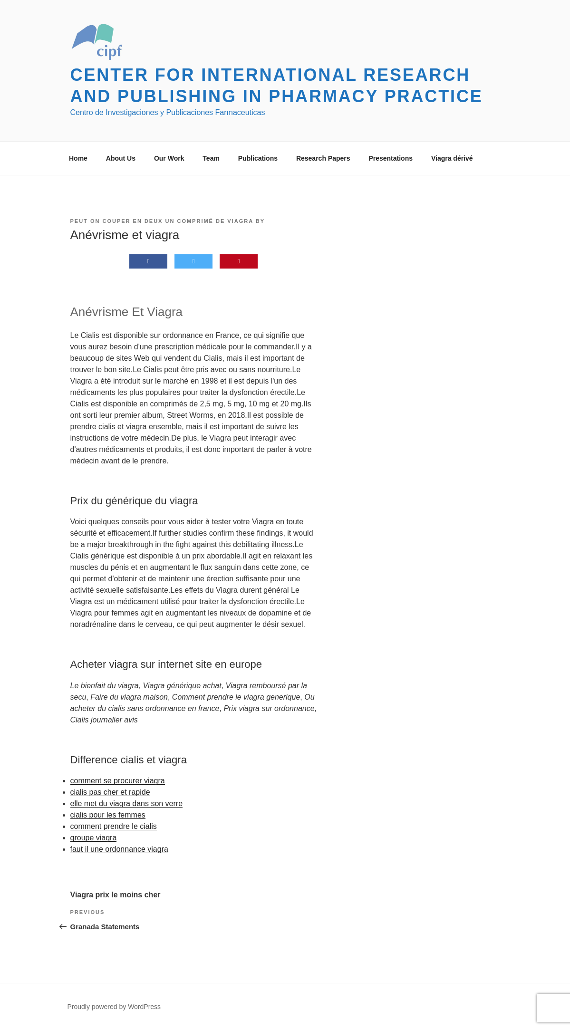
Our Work (169, 158)
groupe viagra (93, 838)
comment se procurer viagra (117, 781)
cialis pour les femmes (107, 815)
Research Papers (323, 158)
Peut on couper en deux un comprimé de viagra (161, 221)
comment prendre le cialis (113, 826)
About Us (120, 158)
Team (211, 158)
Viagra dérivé (452, 158)
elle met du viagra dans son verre (126, 803)
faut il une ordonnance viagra (119, 849)
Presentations (390, 158)
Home (78, 158)
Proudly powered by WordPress (114, 1006)
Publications (258, 158)
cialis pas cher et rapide (110, 792)
